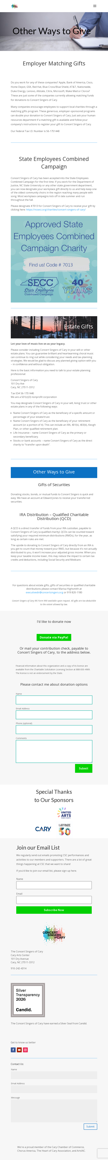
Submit (83, 768)
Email (19, 893)
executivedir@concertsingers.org (44, 592)
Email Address (23, 708)
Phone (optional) (24, 723)
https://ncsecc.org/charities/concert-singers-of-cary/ (56, 209)
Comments (21, 738)
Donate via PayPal (54, 637)
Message (15, 1097)
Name (19, 693)
